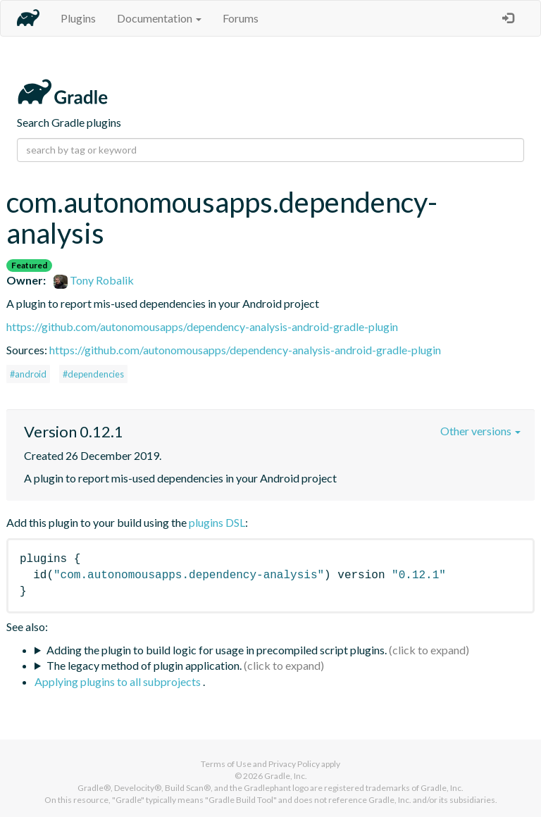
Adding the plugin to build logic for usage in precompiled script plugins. (216, 649)
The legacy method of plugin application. (144, 665)
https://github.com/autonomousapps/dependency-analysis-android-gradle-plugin (202, 326)
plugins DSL (217, 522)
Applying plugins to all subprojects (119, 681)
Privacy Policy (294, 764)
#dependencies (93, 374)
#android (28, 374)
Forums (241, 18)
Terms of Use (226, 764)
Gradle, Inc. (285, 776)
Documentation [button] (159, 18)
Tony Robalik (94, 280)
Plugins (78, 18)
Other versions (480, 430)
